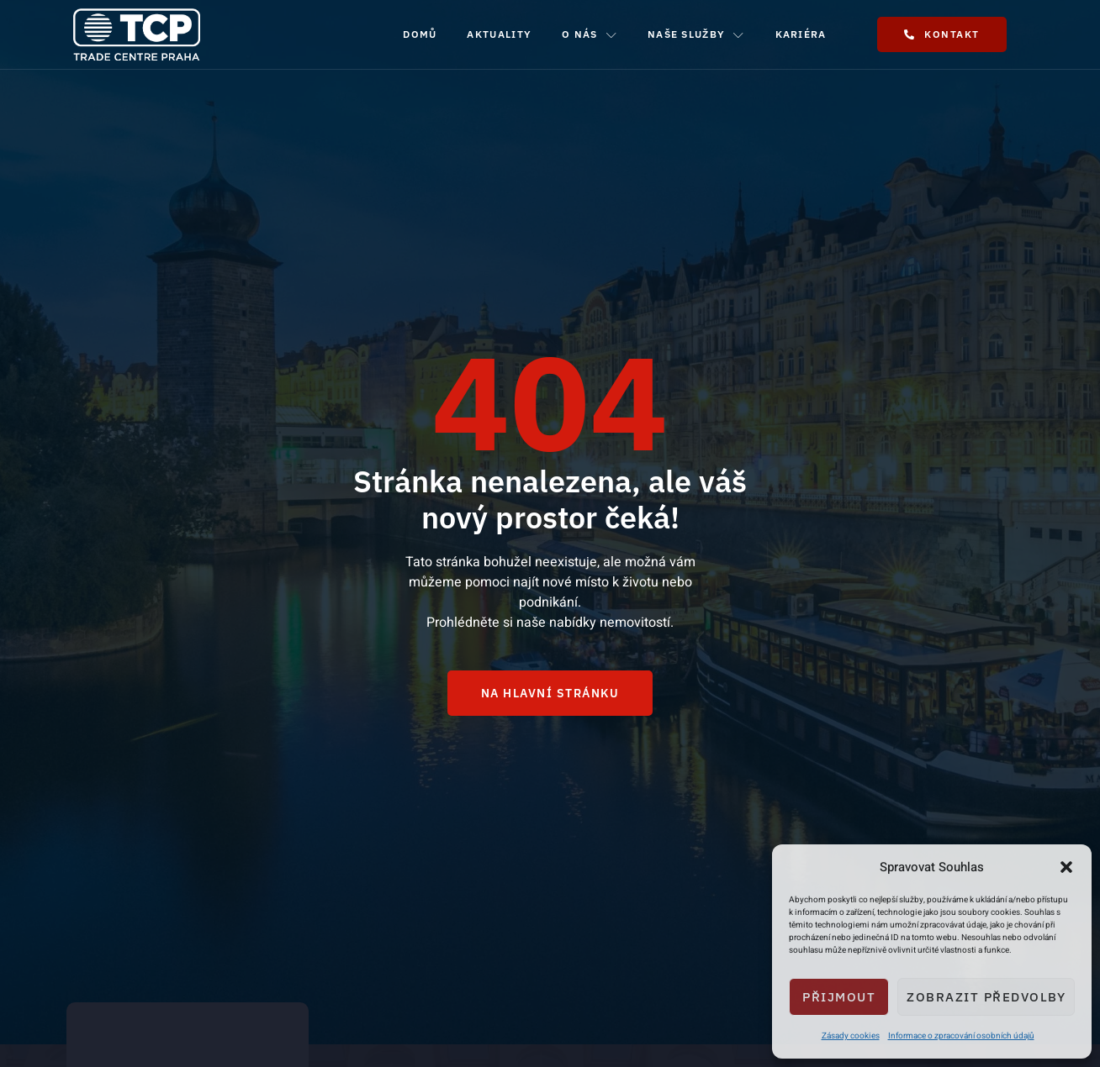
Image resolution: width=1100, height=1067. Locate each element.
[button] (1066, 867)
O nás (589, 34)
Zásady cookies (851, 1036)
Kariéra (801, 34)
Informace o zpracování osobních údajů (961, 1036)
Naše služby (696, 34)
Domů (419, 34)
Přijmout (838, 997)
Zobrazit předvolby (986, 997)
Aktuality (499, 34)
